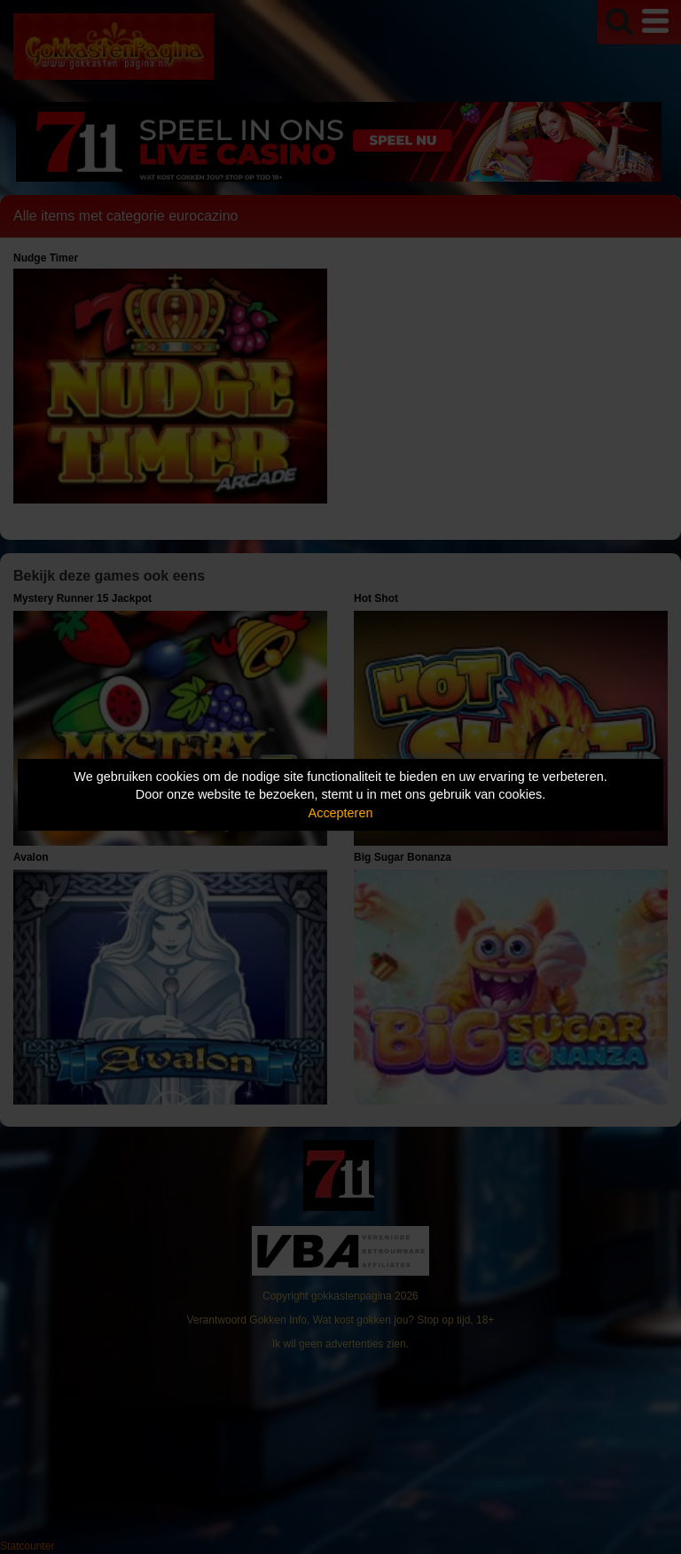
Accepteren (341, 813)
